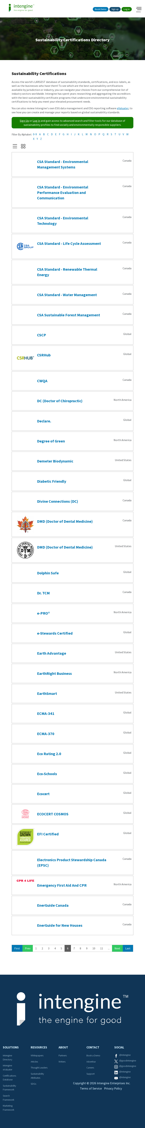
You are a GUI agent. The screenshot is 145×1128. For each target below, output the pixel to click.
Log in (127, 9)
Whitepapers (37, 1055)
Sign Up (24, 121)
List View (15, 146)
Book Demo (100, 9)
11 (101, 948)
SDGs (33, 1084)
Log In (36, 121)
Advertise (91, 1061)
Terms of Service (91, 1089)
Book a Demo (93, 1055)
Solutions (11, 1047)
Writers (62, 1061)
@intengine (125, 1055)
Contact (92, 1047)
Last (128, 948)
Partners (63, 1055)
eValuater (122, 108)
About (63, 1047)
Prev (27, 948)
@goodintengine (127, 1060)
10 (93, 948)
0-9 (35, 134)
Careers (90, 1068)
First (17, 948)
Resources (39, 1047)
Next (117, 948)
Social (119, 1047)
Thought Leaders (39, 1068)
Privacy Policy (113, 1089)
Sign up (115, 9)
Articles (34, 1061)
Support (90, 1074)
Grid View (23, 146)
